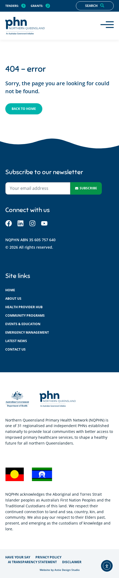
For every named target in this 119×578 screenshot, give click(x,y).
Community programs (25, 315)
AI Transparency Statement (32, 562)
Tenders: (12, 6)
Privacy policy (48, 557)
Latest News (16, 341)
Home (10, 290)
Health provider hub (24, 307)
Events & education (22, 324)
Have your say (17, 557)
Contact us (15, 349)
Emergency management (27, 332)
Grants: (37, 6)
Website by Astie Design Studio (60, 570)
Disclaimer (71, 562)
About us (13, 298)
